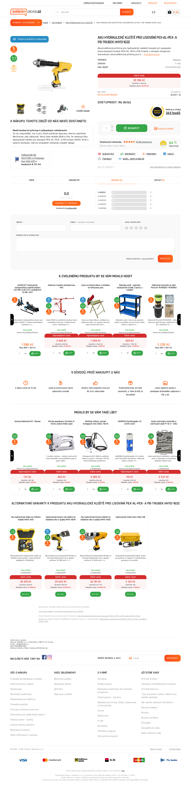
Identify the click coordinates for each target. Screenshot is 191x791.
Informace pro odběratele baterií (27, 722)
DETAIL (25, 602)
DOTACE (58, 697)
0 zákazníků (71, 208)
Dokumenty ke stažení (22, 692)
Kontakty (136, 3)
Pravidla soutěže (19, 712)
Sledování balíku (62, 692)
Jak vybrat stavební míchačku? (157, 710)
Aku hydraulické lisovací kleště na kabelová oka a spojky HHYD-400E (96, 526)
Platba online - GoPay (21, 727)
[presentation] (37, 258)
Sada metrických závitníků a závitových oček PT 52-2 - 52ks (163, 427)
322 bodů (173, 113)
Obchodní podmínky (21, 702)
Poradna (102, 686)
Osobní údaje (175, 757)
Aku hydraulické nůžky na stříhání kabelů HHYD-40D (26, 526)
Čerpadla (146, 730)
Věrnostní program (94, 3)
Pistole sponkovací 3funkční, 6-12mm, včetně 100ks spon (61, 427)
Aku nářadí (57, 23)
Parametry (74, 180)
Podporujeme (105, 692)
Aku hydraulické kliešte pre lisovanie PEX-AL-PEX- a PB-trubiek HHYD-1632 (109, 624)
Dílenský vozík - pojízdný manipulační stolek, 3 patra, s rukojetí (130, 288)
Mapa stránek (155, 757)
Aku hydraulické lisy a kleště (79, 23)
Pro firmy (117, 3)
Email (82, 222)
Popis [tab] (31, 180)
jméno (20, 222)
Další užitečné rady (151, 741)
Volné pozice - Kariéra (109, 705)
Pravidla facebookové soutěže (26, 686)
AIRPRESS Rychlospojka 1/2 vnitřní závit (129, 427)
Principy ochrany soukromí (24, 717)
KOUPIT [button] (36, 357)
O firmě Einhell (149, 686)
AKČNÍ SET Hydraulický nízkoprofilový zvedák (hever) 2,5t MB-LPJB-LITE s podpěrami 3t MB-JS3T (27, 289)
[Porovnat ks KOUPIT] (19, 357)
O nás (100, 728)
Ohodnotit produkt (66, 203)
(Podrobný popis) (153, 54)
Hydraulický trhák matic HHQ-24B (130, 525)
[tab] (117, 180)
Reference (103, 723)
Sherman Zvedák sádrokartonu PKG (61, 286)
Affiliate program (107, 739)
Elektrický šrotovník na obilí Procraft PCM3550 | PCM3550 (164, 286)
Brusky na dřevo (149, 725)
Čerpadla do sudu (150, 735)
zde (122, 779)
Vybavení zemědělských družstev (158, 692)
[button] (35, 357)
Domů (45, 23)
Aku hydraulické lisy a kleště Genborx (163, 167)
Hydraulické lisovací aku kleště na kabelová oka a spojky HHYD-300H (61, 526)
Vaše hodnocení (133, 222)
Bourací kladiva (149, 715)
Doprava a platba (63, 702)
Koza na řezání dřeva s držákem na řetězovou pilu (95, 286)
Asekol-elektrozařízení (22, 732)
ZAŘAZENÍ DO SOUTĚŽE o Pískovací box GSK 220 (32, 158)
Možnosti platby (62, 686)
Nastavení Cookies (20, 737)
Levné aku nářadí (46, 619)
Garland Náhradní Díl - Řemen (27, 425)
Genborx (177, 59)
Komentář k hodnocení (28, 235)
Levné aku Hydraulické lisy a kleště (68, 619)
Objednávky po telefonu (22, 707)
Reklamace (16, 697)
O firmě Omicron (150, 697)
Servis (101, 718)
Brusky (145, 720)
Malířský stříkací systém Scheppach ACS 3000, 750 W (95, 427)
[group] (27, 321)
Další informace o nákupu (24, 743)
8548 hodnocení (144, 142)
